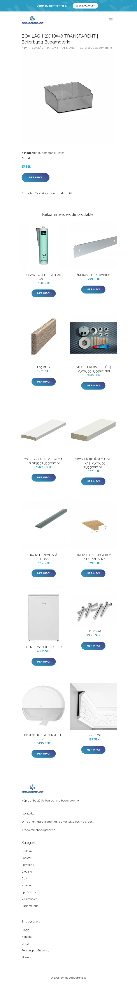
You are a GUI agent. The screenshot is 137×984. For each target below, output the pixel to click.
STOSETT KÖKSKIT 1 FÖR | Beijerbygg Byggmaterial (93, 369)
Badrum (27, 851)
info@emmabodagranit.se (38, 830)
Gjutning (27, 871)
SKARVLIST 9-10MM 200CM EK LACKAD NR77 (93, 557)
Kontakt (27, 936)
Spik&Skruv (29, 892)
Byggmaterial (47, 153)
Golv (24, 878)
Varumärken (29, 899)
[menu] (111, 20)
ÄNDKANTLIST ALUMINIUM (93, 275)
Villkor (25, 943)
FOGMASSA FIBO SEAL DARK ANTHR (44, 277)
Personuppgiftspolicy (35, 950)
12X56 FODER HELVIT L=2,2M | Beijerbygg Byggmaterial (43, 461)
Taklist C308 (93, 735)
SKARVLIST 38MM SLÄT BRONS (44, 557)
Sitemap (27, 957)
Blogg (25, 930)
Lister (60, 153)
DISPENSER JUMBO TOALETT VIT (43, 737)
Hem (24, 47)
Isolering (27, 885)
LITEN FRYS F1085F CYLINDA (43, 647)
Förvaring (28, 864)
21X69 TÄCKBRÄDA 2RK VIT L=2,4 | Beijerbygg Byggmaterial (93, 463)
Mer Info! (35, 177)
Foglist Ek (43, 367)
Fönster (26, 858)
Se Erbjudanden (85, 5)
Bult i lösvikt (93, 631)
